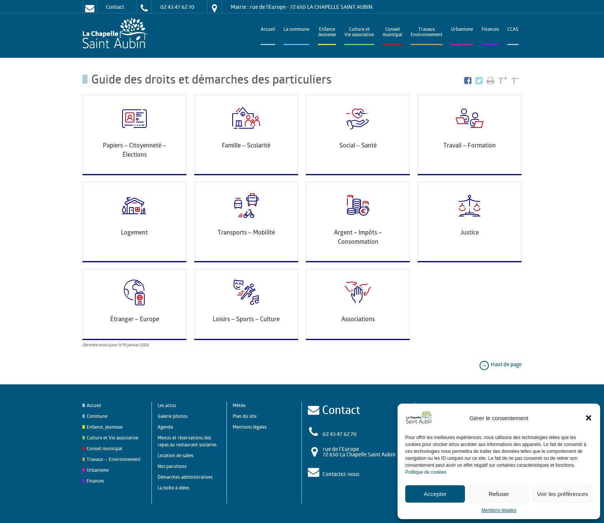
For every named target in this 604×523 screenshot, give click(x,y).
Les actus (167, 405)
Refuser (499, 494)
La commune (296, 30)
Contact (115, 6)
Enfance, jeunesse (104, 427)
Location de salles (175, 455)
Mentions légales (499, 510)
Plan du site (245, 416)
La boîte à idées (173, 487)
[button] (588, 418)
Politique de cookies (425, 472)
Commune (97, 416)
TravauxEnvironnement (427, 32)
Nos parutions (172, 466)
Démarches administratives (185, 477)
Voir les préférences (562, 494)
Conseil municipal (104, 448)
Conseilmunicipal (392, 32)
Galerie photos (173, 416)
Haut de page (500, 364)
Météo (239, 405)
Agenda (165, 427)
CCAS (512, 30)
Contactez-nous (340, 474)
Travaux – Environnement (114, 459)
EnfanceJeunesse (327, 32)
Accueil (268, 30)
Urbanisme (462, 30)
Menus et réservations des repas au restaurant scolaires (187, 441)
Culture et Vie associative (359, 32)
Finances (490, 30)
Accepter (435, 494)
